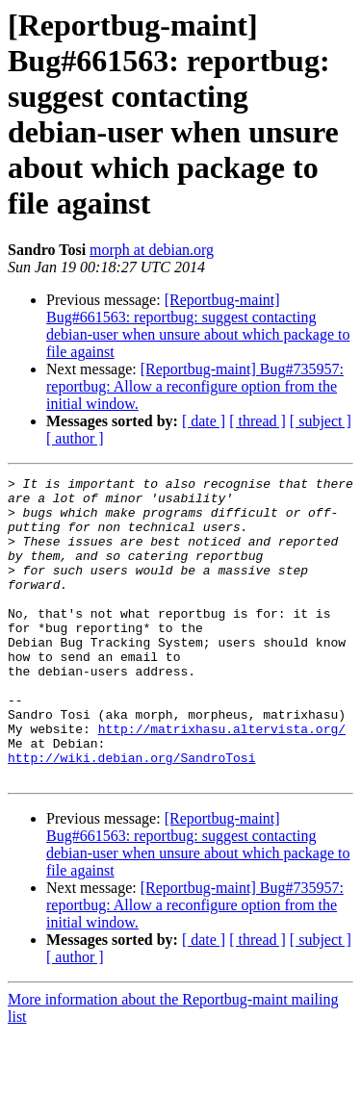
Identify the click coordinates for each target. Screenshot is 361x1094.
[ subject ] (320, 421)
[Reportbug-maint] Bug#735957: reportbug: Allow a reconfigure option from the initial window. (195, 386)
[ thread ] (257, 421)
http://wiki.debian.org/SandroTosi (131, 815)
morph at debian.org (152, 250)
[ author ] (75, 438)
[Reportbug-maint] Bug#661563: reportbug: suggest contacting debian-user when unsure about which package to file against (197, 326)
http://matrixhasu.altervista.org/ (222, 780)
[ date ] (203, 421)
